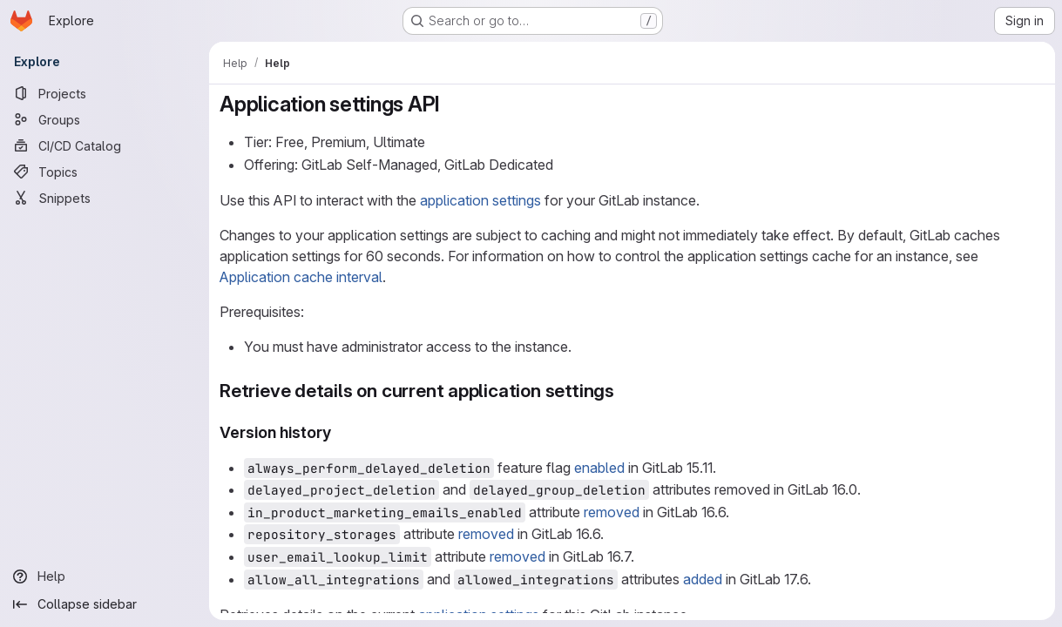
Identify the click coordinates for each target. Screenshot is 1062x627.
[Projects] (104, 93)
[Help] (104, 576)
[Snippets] (104, 197)
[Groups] (104, 119)
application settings (480, 200)
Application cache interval (301, 277)
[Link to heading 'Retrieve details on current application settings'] (624, 390)
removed (611, 512)
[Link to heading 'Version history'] (339, 432)
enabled (599, 467)
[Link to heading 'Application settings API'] (451, 104)
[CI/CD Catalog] (104, 145)
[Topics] (104, 171)
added (702, 579)
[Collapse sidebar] (104, 604)
